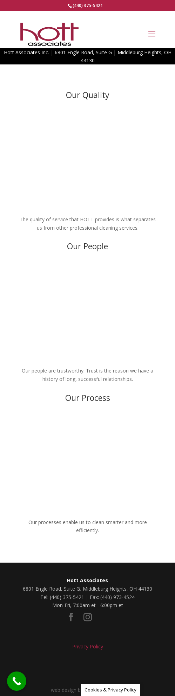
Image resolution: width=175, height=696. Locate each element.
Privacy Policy (87, 646)
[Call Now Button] (16, 681)
